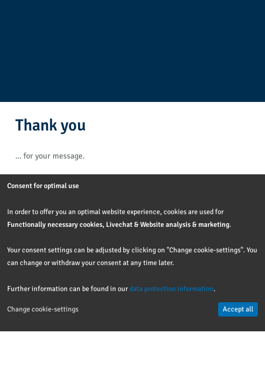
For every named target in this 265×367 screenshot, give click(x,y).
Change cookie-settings (42, 309)
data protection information (171, 288)
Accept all (238, 309)
